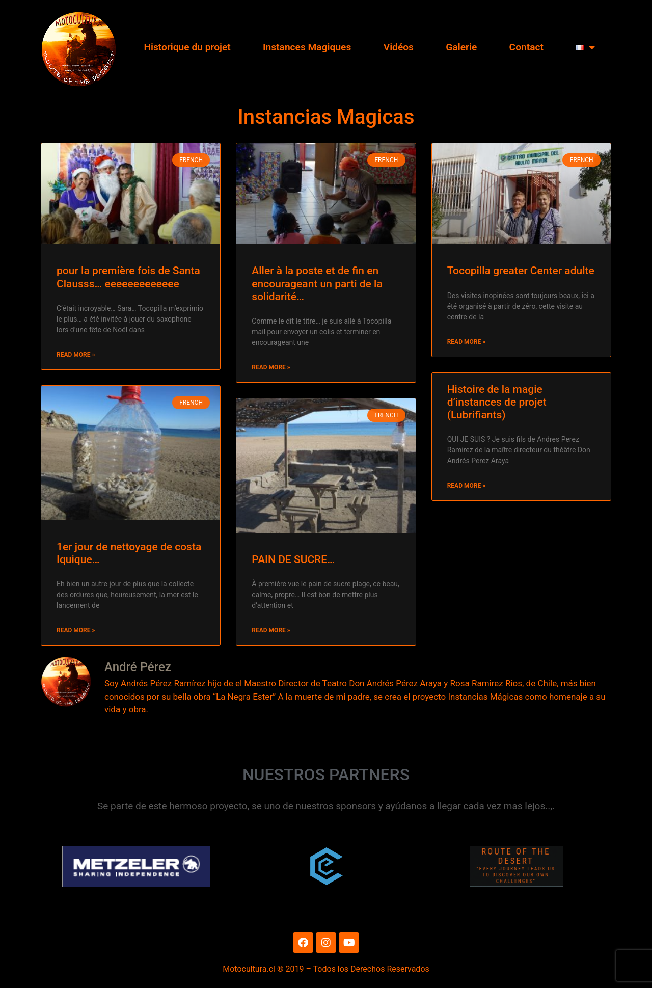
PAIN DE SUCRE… (293, 559)
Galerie (461, 47)
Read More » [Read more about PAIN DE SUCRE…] (271, 630)
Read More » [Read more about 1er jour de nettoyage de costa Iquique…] (76, 630)
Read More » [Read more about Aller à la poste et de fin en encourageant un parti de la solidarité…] (271, 367)
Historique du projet (187, 47)
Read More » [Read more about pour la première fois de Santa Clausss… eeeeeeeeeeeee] (76, 354)
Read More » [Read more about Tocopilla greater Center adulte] (466, 341)
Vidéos (399, 47)
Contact (526, 47)
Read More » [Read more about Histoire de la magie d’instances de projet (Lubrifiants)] (466, 485)
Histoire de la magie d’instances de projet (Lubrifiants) (497, 402)
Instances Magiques (307, 47)
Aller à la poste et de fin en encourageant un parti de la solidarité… (317, 283)
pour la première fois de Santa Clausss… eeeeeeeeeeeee (128, 276)
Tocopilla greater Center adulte (520, 270)
